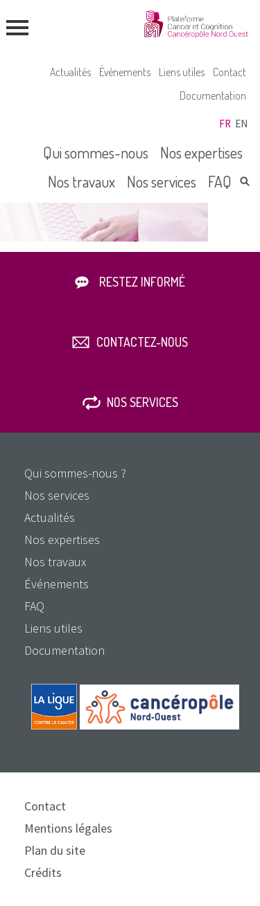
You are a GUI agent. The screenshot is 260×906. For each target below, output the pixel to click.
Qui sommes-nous (95, 152)
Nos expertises (201, 152)
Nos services (161, 181)
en (241, 123)
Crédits (43, 872)
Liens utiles (182, 72)
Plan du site (54, 850)
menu (17, 27)
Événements (124, 72)
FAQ (220, 181)
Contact (229, 72)
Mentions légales (68, 828)
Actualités (70, 72)
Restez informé (142, 281)
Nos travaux (81, 181)
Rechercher (245, 181)
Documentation (213, 95)
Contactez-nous (142, 342)
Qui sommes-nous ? (75, 473)
